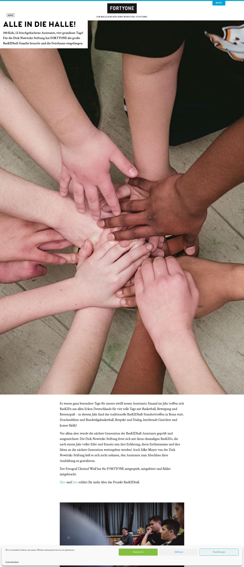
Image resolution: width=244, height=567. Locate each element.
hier (75, 482)
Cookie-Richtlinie (12, 562)
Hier (63, 482)
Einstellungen (219, 551)
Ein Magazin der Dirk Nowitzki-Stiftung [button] (122, 17)
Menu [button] (219, 3)
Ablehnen (178, 551)
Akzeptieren (138, 551)
